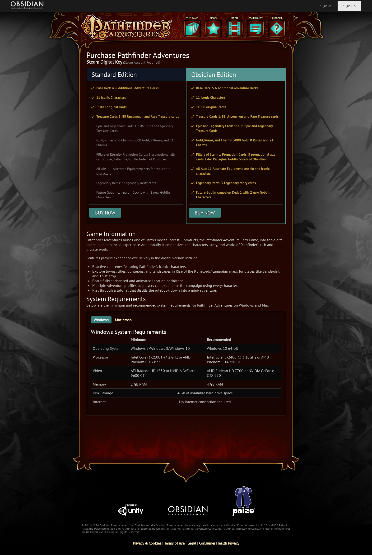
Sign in (325, 6)
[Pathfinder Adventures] (126, 27)
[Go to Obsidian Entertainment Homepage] (27, 5)
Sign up (349, 6)
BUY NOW (105, 213)
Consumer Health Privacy (219, 543)
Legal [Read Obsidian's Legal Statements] (191, 543)
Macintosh (123, 319)
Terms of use (174, 543)
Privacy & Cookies (147, 543)
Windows (101, 319)
